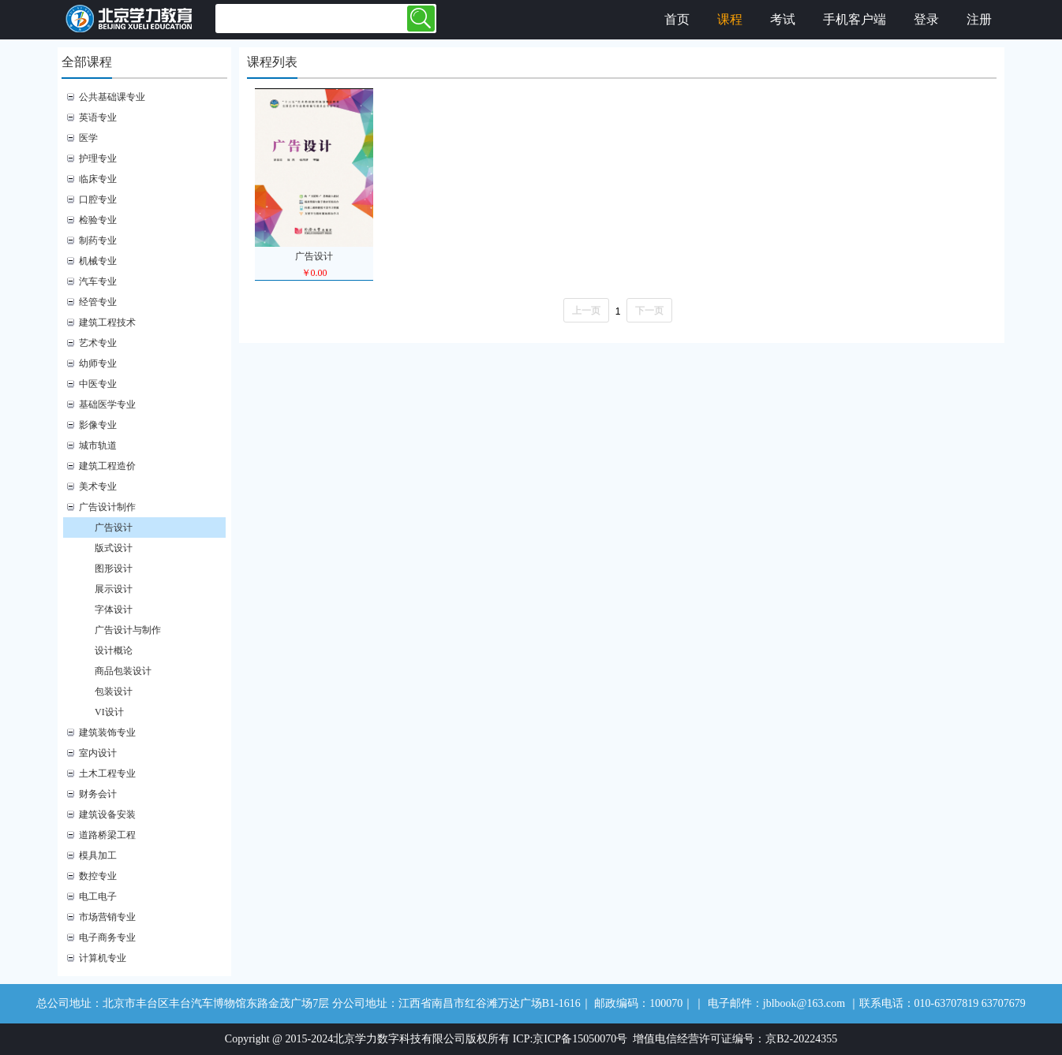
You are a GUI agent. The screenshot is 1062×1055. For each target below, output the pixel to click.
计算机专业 (102, 958)
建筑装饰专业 (107, 732)
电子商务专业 (107, 937)
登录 (926, 19)
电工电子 (98, 896)
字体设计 (114, 609)
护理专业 (98, 158)
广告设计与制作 (128, 630)
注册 (979, 19)
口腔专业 (98, 199)
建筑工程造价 (107, 466)
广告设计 (114, 527)
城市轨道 (98, 445)
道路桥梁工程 (107, 835)
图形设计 (114, 568)
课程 (729, 19)
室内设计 (98, 753)
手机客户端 (854, 19)
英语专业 (98, 117)
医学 (88, 138)
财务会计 (98, 794)
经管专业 (98, 302)
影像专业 (98, 425)
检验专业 (98, 220)
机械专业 (98, 261)
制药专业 (98, 240)
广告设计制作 (107, 507)
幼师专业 (98, 363)
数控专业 (98, 876)
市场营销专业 (107, 917)
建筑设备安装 (107, 814)
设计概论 (114, 650)
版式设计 (114, 548)
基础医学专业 (107, 404)
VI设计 (109, 712)
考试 (782, 19)
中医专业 (98, 384)
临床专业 (98, 179)
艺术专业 (98, 343)
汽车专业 (98, 281)
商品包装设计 (123, 671)
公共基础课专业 (112, 97)
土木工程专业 (107, 773)
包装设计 (114, 691)
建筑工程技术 (107, 322)
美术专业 (98, 486)
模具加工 (98, 855)
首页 (677, 19)
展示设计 (114, 589)
